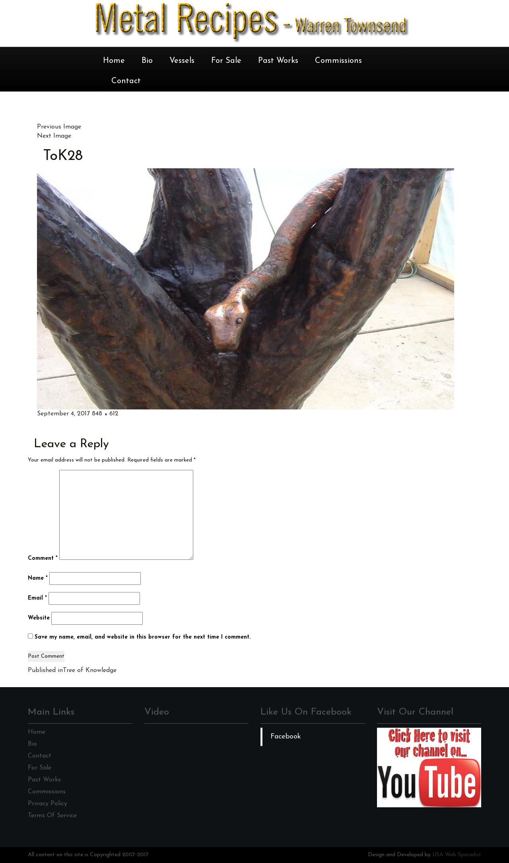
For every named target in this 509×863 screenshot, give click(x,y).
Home (114, 61)
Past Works (278, 61)
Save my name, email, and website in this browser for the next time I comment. (143, 637)
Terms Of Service (52, 815)
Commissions (338, 61)
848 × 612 (105, 414)
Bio (147, 61)
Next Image (54, 136)
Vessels (181, 61)
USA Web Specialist (456, 855)
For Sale (226, 61)
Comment (43, 558)
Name (38, 578)
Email (37, 598)
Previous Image (59, 127)
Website (39, 618)
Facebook (285, 736)
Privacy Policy (47, 804)
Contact (126, 81)
